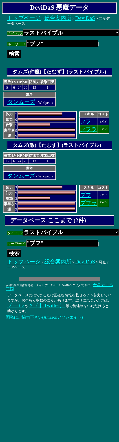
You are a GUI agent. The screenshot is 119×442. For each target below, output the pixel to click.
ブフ (85, 121)
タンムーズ (21, 102)
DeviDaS (85, 18)
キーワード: (52, 44)
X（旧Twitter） (47, 305)
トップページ (24, 18)
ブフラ (88, 129)
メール (15, 305)
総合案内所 (57, 18)
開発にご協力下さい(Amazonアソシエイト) (44, 317)
